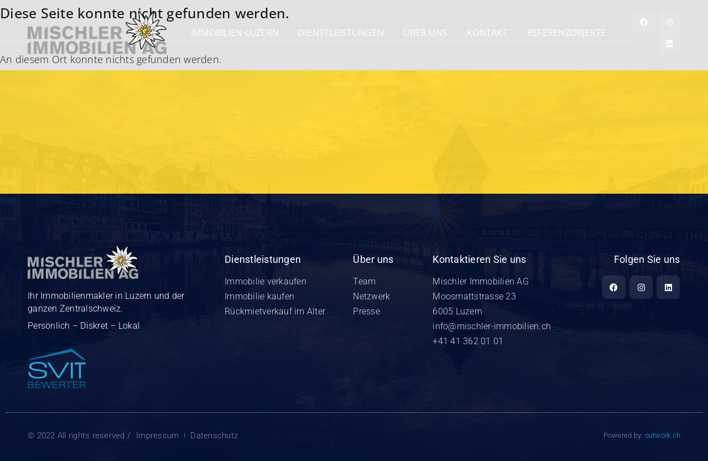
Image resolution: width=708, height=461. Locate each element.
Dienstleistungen (341, 33)
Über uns (425, 33)
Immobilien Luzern (235, 33)
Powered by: (642, 435)
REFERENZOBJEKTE (566, 33)
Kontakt (487, 33)
